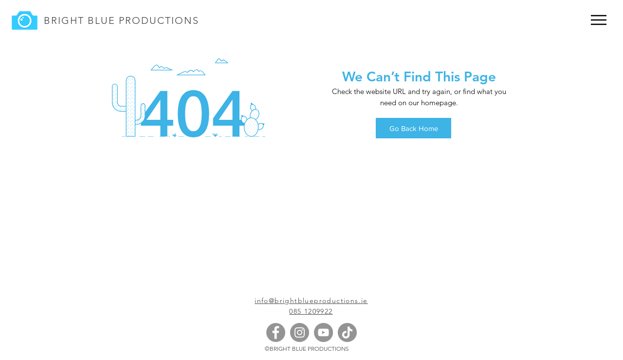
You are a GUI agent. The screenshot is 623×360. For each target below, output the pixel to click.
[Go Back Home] (413, 128)
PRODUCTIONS (157, 20)
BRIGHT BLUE (79, 20)
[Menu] (598, 20)
